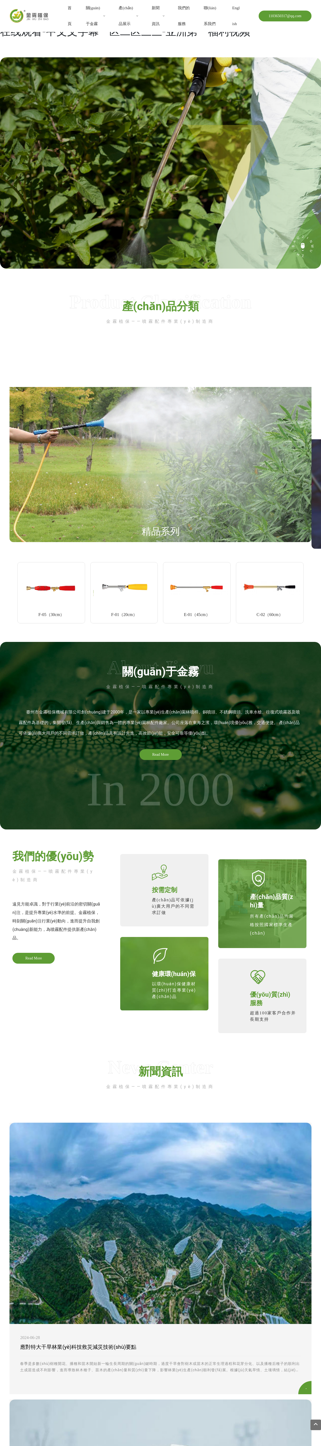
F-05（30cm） (51, 614)
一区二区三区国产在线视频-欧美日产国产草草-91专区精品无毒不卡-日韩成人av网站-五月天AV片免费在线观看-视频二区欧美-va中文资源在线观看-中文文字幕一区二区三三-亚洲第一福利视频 (154, 1434)
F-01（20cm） (124, 614)
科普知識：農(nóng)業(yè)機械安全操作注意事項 (181, 1208)
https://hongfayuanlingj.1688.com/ (60, 1373)
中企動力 (130, 1414)
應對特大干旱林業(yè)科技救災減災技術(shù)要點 (78, 1208)
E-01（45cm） (197, 614)
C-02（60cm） (270, 614)
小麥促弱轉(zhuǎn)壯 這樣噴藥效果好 (273, 1208)
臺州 (143, 1414)
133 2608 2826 (35, 1365)
